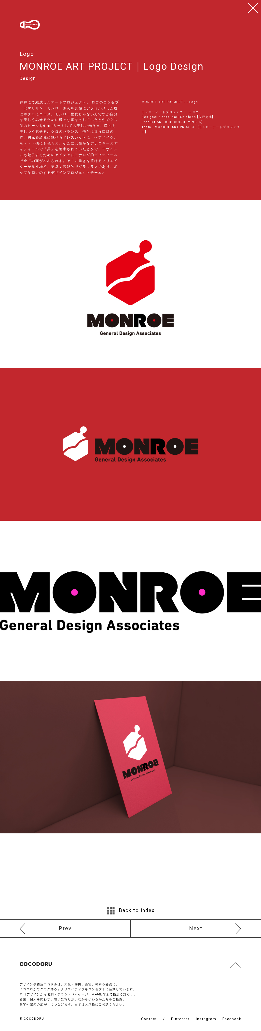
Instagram (206, 1019)
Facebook (231, 1019)
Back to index (130, 910)
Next (196, 928)
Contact (149, 1019)
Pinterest (180, 1019)
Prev (65, 928)
